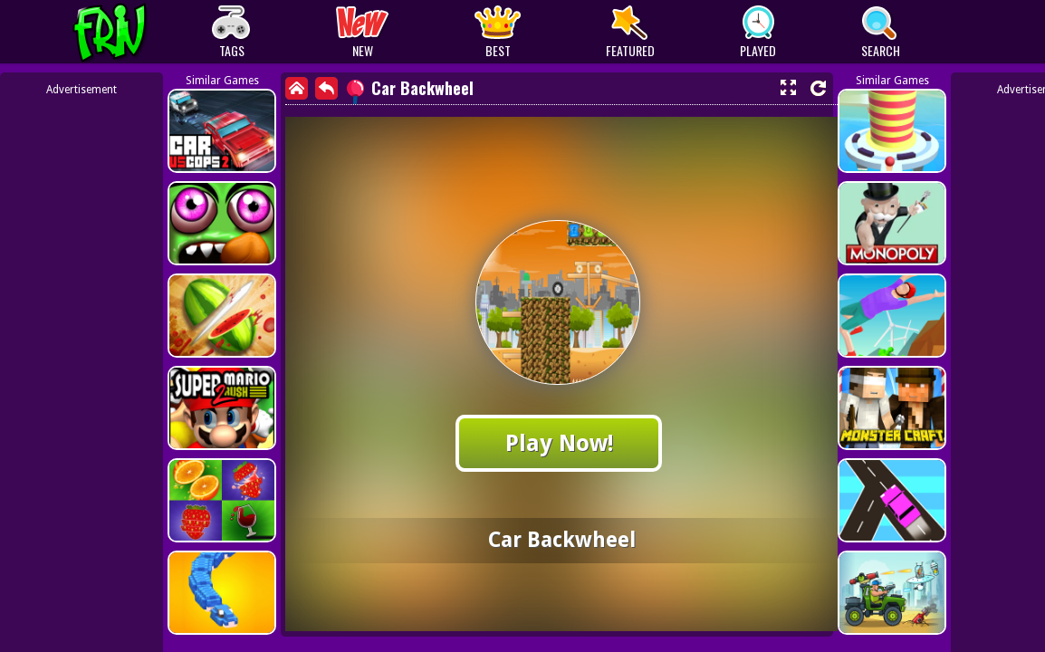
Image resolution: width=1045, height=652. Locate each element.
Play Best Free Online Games (143, 32)
